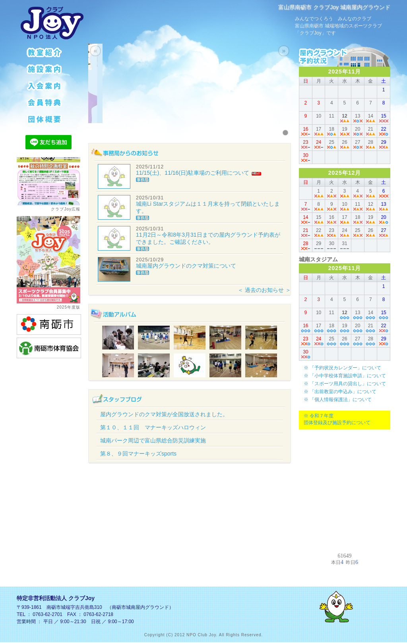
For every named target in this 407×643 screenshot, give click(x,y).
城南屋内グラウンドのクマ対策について (186, 266)
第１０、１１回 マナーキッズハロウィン (153, 427)
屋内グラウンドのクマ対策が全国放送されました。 (164, 414)
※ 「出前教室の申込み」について (340, 391)
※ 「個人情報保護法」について (338, 399)
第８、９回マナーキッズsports (138, 453)
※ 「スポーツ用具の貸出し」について (345, 383)
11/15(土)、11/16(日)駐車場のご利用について (192, 173)
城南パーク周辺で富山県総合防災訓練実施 (153, 440)
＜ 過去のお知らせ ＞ (264, 290)
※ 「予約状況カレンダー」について (342, 368)
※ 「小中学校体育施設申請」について (345, 375)
